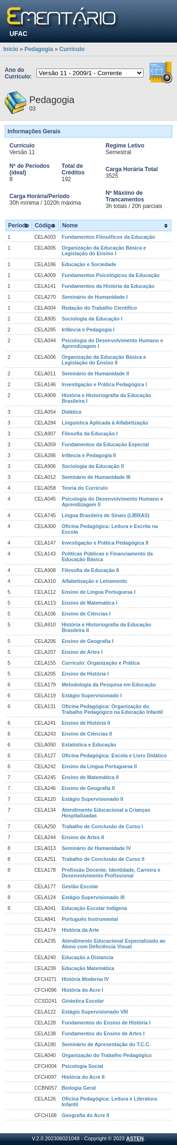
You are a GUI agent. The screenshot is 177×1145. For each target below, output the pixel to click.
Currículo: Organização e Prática (101, 663)
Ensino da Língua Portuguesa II (99, 766)
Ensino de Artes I (82, 652)
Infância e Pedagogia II (89, 455)
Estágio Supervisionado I (92, 695)
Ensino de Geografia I (88, 641)
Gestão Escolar (80, 886)
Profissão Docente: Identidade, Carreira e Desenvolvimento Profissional (111, 872)
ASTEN (134, 1138)
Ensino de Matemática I (90, 603)
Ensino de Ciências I (86, 613)
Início (10, 49)
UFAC (18, 33)
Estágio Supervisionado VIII (95, 1012)
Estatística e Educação (89, 744)
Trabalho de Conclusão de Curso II (103, 859)
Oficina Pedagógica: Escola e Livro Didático (114, 755)
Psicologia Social (82, 1066)
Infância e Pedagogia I (88, 329)
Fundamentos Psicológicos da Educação (111, 275)
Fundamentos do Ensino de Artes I (103, 1033)
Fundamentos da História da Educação (108, 286)
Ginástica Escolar (83, 1001)
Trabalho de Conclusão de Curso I (102, 826)
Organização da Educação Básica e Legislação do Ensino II (104, 359)
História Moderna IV (85, 979)
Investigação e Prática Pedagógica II (105, 543)
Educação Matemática (88, 968)
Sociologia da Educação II (93, 466)
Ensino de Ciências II (87, 734)
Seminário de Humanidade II (95, 373)
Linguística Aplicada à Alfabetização (105, 422)
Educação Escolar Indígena (94, 908)
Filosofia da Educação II (90, 570)
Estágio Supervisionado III (93, 897)
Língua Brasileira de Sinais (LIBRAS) (106, 515)
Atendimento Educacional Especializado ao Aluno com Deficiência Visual (114, 943)
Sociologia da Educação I (92, 318)
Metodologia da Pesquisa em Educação (109, 684)
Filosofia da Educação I (90, 433)
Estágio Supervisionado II (92, 799)
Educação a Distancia (88, 957)
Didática (71, 412)
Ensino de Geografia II (88, 788)
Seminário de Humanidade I (95, 297)
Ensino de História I (85, 674)
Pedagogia (39, 49)
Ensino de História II (86, 723)
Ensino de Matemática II (90, 777)
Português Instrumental (90, 919)
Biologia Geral (79, 1088)
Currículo (71, 49)
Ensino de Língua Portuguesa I (98, 592)
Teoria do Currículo (85, 488)
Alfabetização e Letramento (94, 581)
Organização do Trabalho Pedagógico (107, 1055)
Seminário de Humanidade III (96, 477)
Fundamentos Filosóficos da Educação (108, 237)
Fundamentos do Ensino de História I (106, 1022)
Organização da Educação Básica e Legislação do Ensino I (104, 250)
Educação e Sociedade (89, 264)
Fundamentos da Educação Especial (105, 444)
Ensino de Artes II (83, 837)
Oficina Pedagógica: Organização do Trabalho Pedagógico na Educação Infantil (112, 709)
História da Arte (80, 930)
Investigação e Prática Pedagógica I (104, 384)
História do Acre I (82, 990)
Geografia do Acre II (86, 1115)
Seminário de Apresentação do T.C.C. (106, 1044)
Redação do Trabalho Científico (99, 308)
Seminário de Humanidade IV (96, 848)
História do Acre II (83, 1077)
